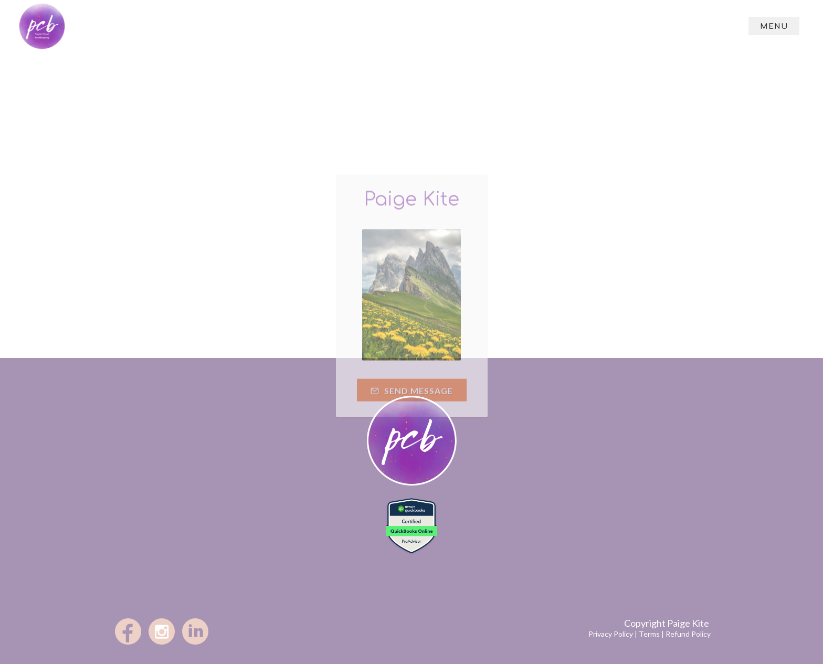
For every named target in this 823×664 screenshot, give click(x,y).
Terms (649, 633)
